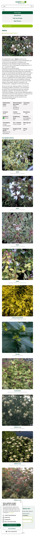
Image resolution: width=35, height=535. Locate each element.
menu (2, 2)
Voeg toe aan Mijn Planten (10, 33)
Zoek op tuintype (17, 18)
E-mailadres (25, 515)
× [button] (20, 502)
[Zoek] (17, 6)
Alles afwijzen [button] (12, 528)
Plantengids (17, 12)
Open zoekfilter (8, 26)
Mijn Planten (17, 21)
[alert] (11, 517)
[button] (12, 531)
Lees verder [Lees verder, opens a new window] (11, 512)
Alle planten (17, 15)
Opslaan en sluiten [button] (12, 525)
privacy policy (26, 513)
